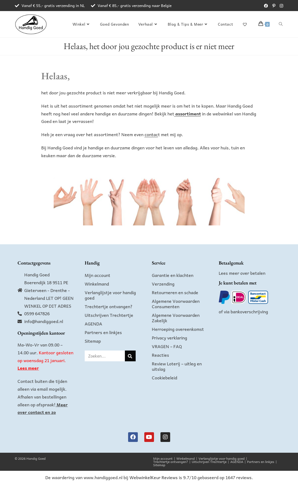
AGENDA (93, 323)
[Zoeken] (130, 356)
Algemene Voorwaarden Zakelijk (176, 317)
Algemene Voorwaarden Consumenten (176, 303)
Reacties (160, 354)
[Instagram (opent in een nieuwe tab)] (280, 5)
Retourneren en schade (175, 292)
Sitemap (93, 340)
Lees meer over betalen (242, 272)
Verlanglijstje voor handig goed (110, 295)
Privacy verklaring (169, 337)
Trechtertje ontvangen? (108, 306)
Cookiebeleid (164, 377)
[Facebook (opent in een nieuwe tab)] (266, 5)
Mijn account (97, 275)
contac (151, 134)
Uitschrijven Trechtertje (109, 314)
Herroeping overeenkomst (178, 328)
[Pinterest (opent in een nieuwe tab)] (274, 5)
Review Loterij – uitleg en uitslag (177, 366)
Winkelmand (97, 283)
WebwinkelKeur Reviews (153, 477)
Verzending (163, 283)
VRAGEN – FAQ (167, 346)
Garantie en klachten (172, 275)
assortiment (187, 113)
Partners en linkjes (103, 332)
